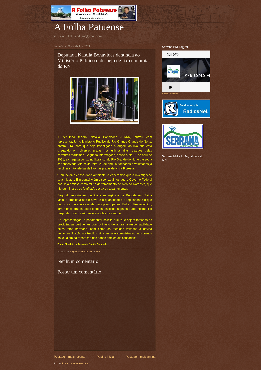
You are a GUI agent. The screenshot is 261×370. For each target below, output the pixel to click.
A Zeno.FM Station (170, 94)
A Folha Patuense (89, 26)
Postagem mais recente (69, 356)
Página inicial (105, 356)
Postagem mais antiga (140, 356)
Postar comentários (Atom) (75, 363)
